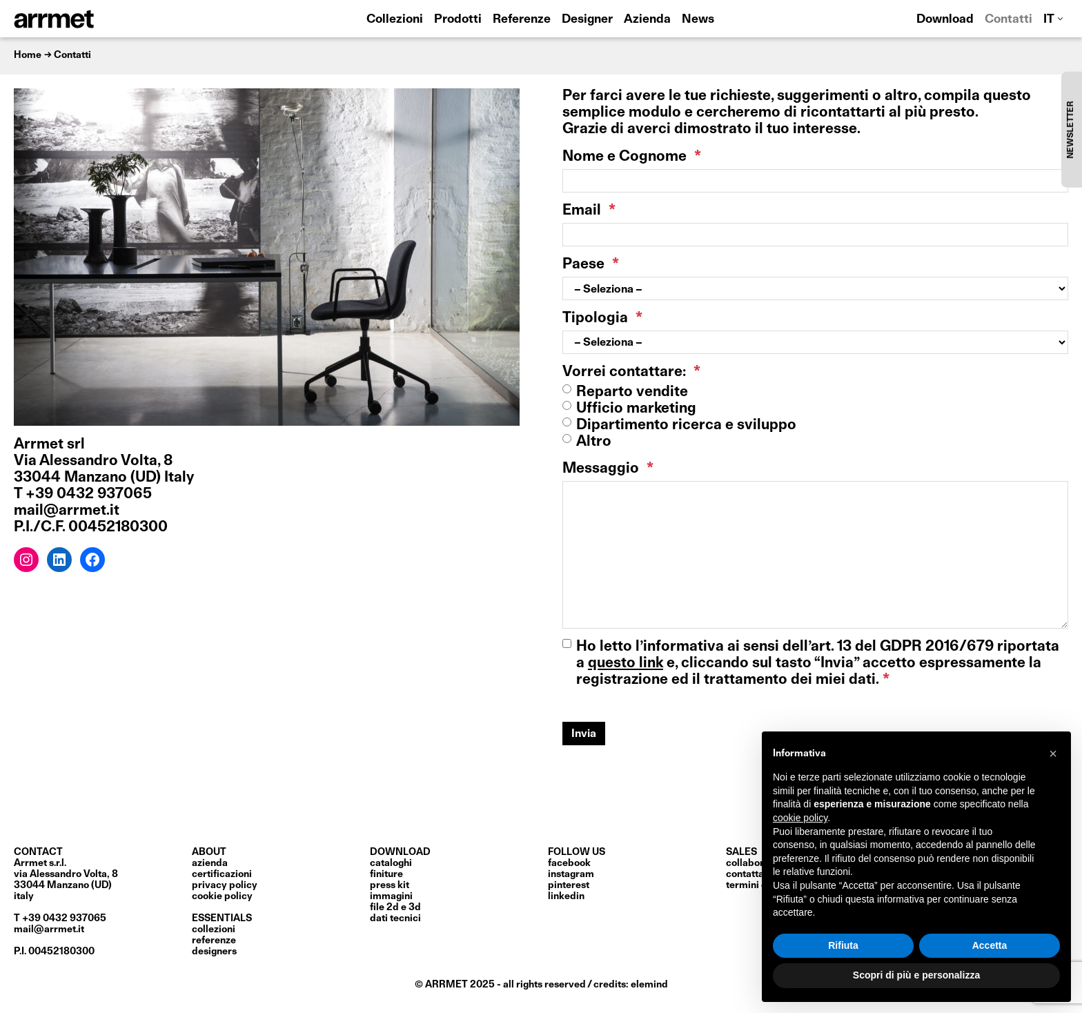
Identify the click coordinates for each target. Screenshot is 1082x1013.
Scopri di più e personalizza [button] (916, 975)
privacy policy (224, 885)
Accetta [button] (989, 945)
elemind (649, 985)
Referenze (522, 20)
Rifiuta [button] (843, 945)
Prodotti (458, 20)
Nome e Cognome (631, 157)
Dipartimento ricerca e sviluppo (686, 425)
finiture (386, 874)
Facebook (569, 863)
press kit (389, 885)
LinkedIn (566, 896)
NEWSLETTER (1071, 129)
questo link (625, 663)
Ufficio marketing (636, 409)
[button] (1053, 753)
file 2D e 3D (395, 907)
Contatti (1008, 20)
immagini (391, 896)
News (698, 20)
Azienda (647, 20)
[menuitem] (1053, 18)
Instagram (571, 874)
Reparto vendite (632, 392)
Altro (593, 442)
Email (589, 211)
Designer (587, 20)
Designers (214, 951)
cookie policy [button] (800, 817)
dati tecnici (395, 918)
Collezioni (394, 20)
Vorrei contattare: (631, 372)
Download (945, 20)
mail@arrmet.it (49, 929)
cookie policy (222, 896)
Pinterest (568, 885)
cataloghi (391, 863)
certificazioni (222, 874)
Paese (590, 264)
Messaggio (607, 469)
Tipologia (602, 318)
